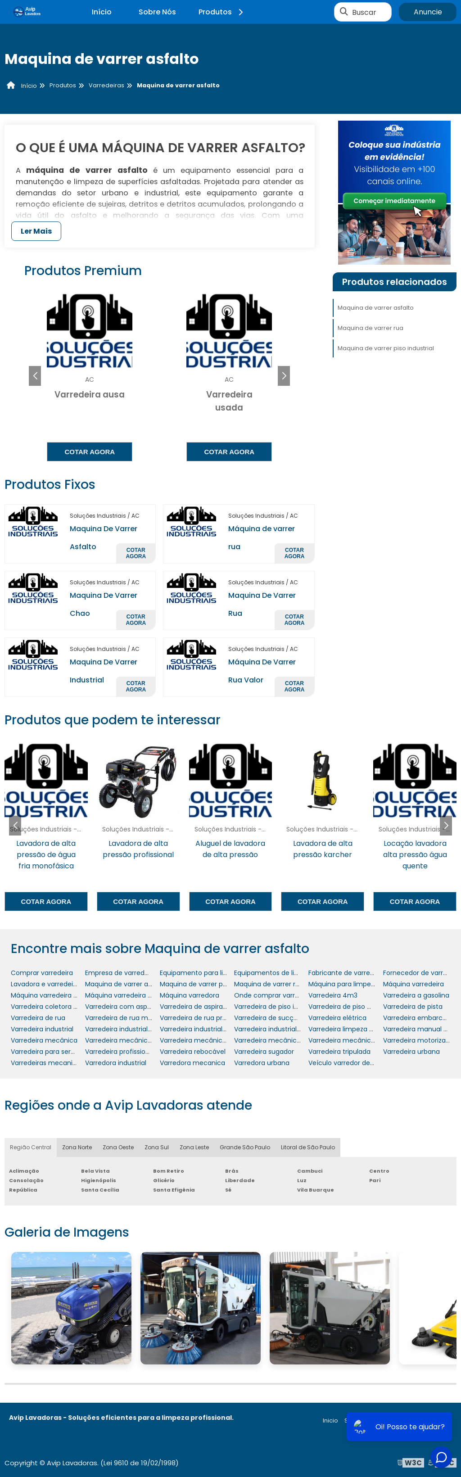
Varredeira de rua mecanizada (133, 1017)
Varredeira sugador (264, 1051)
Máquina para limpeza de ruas (355, 984)
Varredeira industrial (42, 1029)
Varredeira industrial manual (204, 1029)
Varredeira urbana (411, 1051)
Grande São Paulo (245, 1147)
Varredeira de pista (413, 1006)
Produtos (222, 12)
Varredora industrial (115, 1062)
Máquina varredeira (413, 984)
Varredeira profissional (120, 1051)
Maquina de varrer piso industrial (386, 348)
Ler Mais (36, 231)
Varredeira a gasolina (416, 995)
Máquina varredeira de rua (126, 995)
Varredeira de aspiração (197, 1006)
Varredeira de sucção (268, 1017)
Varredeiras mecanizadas (51, 1062)
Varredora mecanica (192, 1062)
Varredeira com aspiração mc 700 (139, 1006)
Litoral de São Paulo (308, 1147)
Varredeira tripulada (339, 1051)
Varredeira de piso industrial (277, 1006)
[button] (284, 376)
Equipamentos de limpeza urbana (287, 972)
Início (102, 12)
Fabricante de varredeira (347, 972)
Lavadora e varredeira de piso (57, 984)
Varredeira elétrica (337, 1017)
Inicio (330, 1420)
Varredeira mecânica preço (277, 1040)
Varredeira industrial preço (275, 1029)
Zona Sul (157, 1147)
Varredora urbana (261, 1062)
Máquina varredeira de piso (53, 995)
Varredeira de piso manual (349, 1006)
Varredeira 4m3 (332, 995)
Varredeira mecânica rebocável (358, 1040)
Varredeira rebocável (193, 1051)
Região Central (30, 1147)
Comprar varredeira (42, 972)
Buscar (364, 12)
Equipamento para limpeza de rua (213, 972)
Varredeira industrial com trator (134, 1029)
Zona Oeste (118, 1147)
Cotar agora (89, 452)
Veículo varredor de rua (345, 1062)
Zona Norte (77, 1147)
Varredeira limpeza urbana (350, 1029)
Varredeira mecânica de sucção (136, 1040)
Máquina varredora (189, 995)
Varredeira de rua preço (197, 1017)
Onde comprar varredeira (274, 995)
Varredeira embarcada (419, 1017)
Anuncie (428, 12)
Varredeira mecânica (44, 1040)
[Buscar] (344, 12)
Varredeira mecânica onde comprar (217, 1040)
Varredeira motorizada (418, 1040)
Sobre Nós (157, 12)
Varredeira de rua (38, 1017)
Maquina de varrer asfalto (376, 307)
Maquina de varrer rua (370, 328)
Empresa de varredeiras (122, 972)
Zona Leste (194, 1147)
